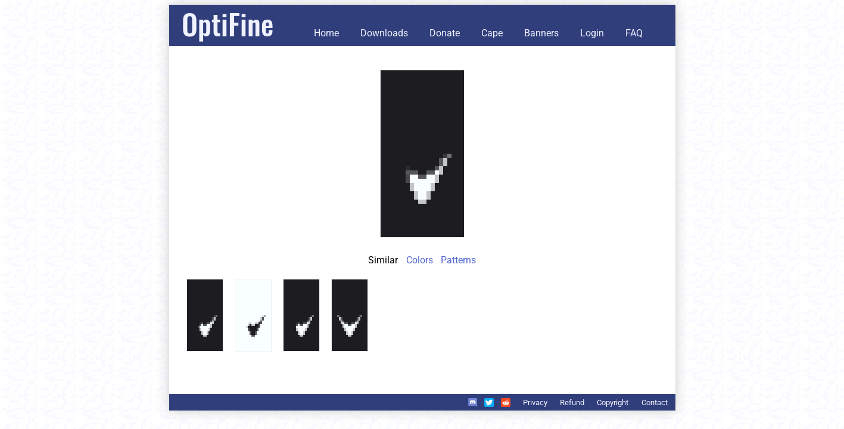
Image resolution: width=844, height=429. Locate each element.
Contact (654, 402)
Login (592, 33)
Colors (419, 260)
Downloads (384, 33)
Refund (572, 402)
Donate (444, 33)
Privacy (535, 402)
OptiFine (227, 23)
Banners (541, 33)
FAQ (634, 33)
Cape (492, 33)
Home (326, 33)
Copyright (612, 402)
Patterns (458, 260)
